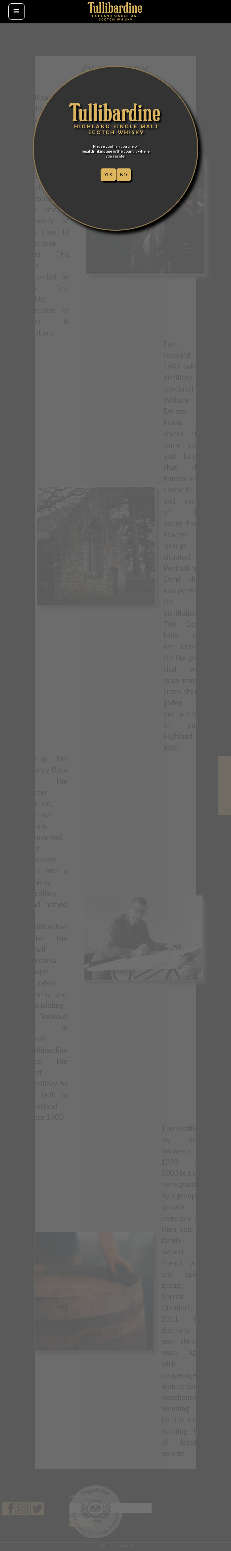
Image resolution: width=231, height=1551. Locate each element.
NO (123, 174)
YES (108, 174)
